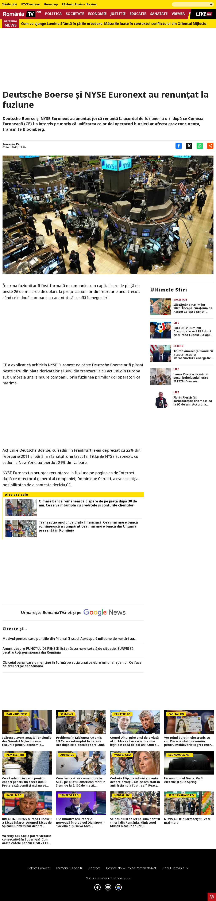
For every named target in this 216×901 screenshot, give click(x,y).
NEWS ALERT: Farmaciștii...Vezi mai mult (187, 820)
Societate (75, 14)
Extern (178, 346)
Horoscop (51, 4)
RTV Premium (30, 4)
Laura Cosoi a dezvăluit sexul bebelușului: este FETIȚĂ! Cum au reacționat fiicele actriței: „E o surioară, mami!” (192, 378)
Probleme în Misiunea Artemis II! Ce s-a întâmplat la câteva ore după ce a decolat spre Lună (80, 741)
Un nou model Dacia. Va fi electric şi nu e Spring (183, 780)
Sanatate (158, 14)
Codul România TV (176, 868)
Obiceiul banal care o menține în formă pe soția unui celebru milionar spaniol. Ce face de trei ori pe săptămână (72, 664)
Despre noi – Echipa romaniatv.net (131, 868)
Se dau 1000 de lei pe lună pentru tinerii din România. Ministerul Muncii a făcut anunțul (135, 822)
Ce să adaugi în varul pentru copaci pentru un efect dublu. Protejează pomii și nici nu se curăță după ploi (24, 782)
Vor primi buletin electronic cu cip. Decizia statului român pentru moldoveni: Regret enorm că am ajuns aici (189, 741)
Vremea (178, 14)
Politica (53, 14)
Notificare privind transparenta (108, 878)
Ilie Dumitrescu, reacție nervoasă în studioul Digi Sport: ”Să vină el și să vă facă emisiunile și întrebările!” (79, 822)
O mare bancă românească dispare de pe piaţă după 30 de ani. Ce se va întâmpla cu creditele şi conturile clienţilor (88, 503)
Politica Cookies (38, 868)
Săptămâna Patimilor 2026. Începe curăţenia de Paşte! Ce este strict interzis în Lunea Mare (192, 308)
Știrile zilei (9, 4)
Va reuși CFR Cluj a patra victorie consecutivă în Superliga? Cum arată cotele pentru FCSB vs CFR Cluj (26, 839)
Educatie (138, 14)
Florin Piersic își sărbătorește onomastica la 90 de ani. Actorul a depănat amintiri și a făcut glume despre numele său (192, 401)
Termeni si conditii (69, 868)
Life (176, 323)
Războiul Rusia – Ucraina (79, 4)
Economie (97, 14)
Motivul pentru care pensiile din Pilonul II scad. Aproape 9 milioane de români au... (69, 639)
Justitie (118, 14)
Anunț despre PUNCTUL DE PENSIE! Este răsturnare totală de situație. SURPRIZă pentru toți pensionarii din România (68, 650)
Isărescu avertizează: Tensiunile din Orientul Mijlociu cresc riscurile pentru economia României (26, 741)
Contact (94, 868)
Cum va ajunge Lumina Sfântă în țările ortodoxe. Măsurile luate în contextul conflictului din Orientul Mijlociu (113, 24)
